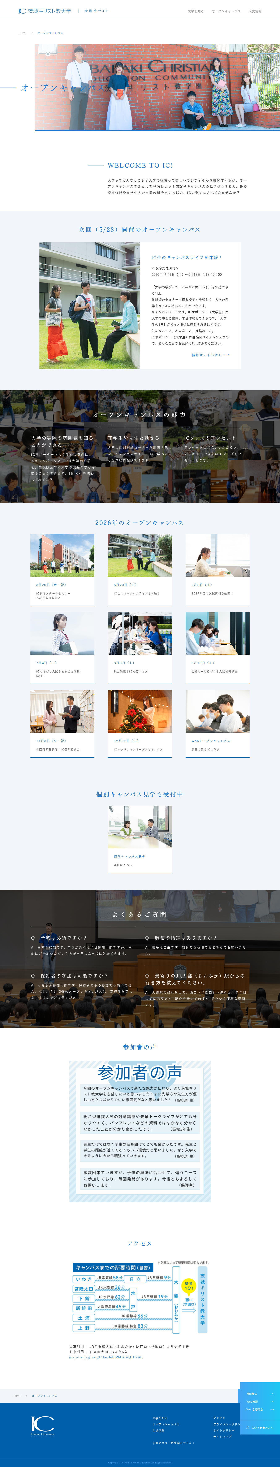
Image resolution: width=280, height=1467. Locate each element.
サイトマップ (222, 1436)
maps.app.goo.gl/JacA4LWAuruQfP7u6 (106, 1356)
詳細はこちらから (207, 355)
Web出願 (252, 1401)
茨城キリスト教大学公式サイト (173, 1443)
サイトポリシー (224, 1430)
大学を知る (196, 11)
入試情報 (255, 11)
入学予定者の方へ (262, 1427)
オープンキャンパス (226, 11)
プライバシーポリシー (228, 1424)
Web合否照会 (254, 1409)
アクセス (219, 1418)
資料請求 (251, 1394)
